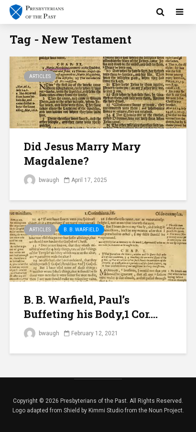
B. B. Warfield (81, 229)
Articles (40, 76)
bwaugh (41, 180)
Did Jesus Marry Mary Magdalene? (82, 153)
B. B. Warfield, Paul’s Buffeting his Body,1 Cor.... (91, 307)
